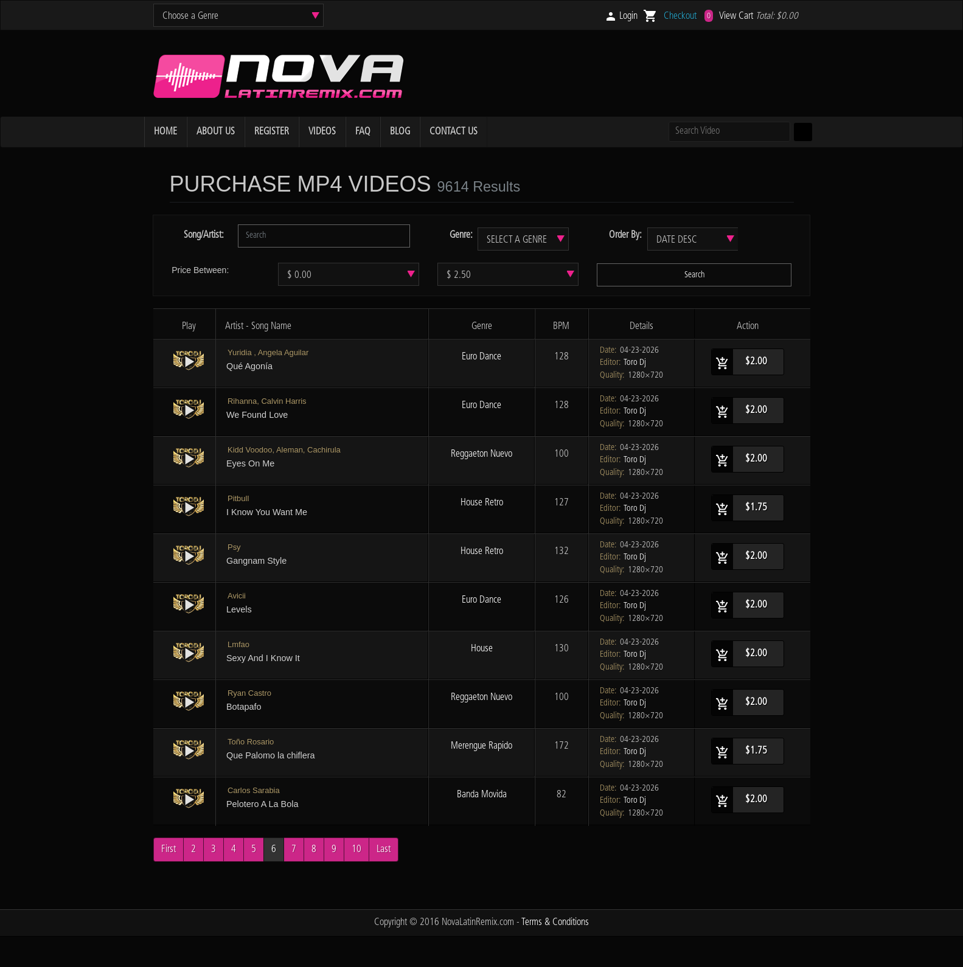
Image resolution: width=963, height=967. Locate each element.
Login (628, 16)
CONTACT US (453, 131)
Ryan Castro (249, 693)
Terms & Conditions (555, 922)
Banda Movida (482, 794)
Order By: (625, 235)
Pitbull (238, 498)
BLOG (400, 131)
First (168, 849)
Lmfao (238, 644)
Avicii (237, 595)
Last (384, 849)
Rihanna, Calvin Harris (267, 401)
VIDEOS (322, 131)
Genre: (461, 235)
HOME (165, 131)
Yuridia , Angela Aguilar (268, 352)
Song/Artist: (204, 235)
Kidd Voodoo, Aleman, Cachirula (284, 449)
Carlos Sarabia (254, 790)
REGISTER (271, 131)
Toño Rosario (251, 741)
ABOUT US (215, 131)
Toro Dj (635, 362)
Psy (234, 547)
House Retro (482, 502)
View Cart (736, 16)
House (482, 648)
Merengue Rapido (481, 745)
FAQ (362, 131)
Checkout (680, 16)
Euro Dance (481, 356)
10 (356, 849)
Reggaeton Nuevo (481, 454)
